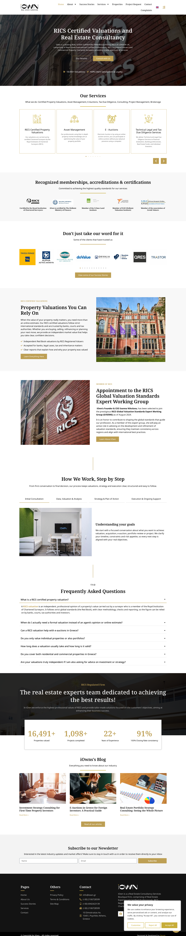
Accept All (169, 925)
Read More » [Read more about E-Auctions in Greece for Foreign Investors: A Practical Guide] (74, 815)
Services (103, 4)
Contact (148, 4)
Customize (135, 925)
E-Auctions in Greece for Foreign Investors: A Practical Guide (88, 809)
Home (61, 4)
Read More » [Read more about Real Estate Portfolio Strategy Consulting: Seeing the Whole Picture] (124, 815)
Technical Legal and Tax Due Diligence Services (149, 131)
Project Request (133, 4)
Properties (117, 4)
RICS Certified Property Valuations (37, 131)
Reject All (153, 925)
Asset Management (74, 129)
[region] (152, 916)
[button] (156, 161)
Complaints (146, 10)
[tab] (34, 499)
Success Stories (86, 4)
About (71, 4)
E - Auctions (111, 129)
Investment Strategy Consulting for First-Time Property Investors (39, 809)
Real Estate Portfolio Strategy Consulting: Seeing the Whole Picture (141, 809)
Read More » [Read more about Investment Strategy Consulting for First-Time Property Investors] (24, 815)
